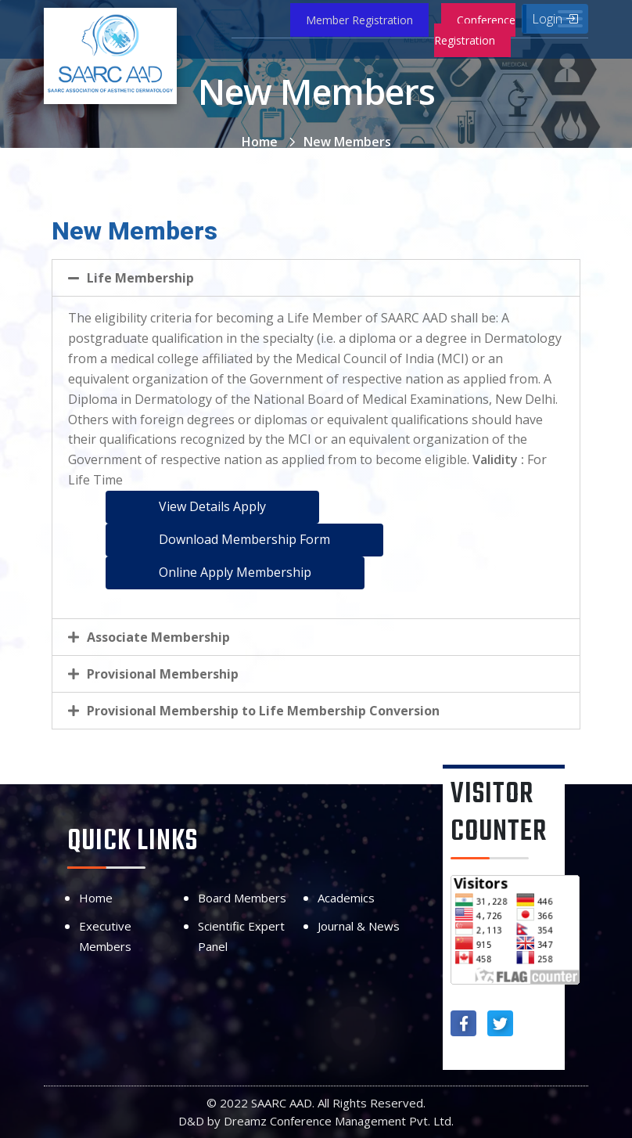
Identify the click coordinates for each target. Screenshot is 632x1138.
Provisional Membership (163, 673)
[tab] (316, 278)
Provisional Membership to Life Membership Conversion (263, 710)
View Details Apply (212, 506)
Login (555, 18)
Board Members (242, 898)
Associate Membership (158, 637)
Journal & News (359, 926)
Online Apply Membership (235, 572)
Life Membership (140, 277)
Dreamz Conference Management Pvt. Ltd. (339, 1121)
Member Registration (359, 20)
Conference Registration (474, 30)
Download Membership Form (244, 539)
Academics (346, 898)
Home (260, 141)
